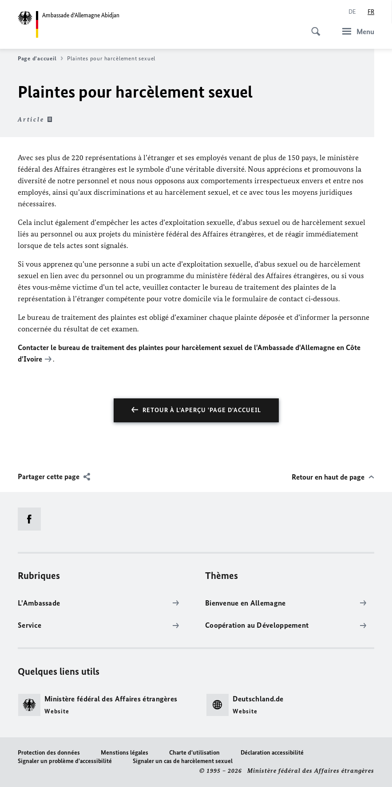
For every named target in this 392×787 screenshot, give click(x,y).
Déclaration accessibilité (272, 752)
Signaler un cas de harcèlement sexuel (183, 761)
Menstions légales (124, 752)
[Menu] (355, 31)
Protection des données (49, 752)
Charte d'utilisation (194, 752)
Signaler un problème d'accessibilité (65, 761)
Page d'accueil (40, 59)
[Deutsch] (352, 12)
